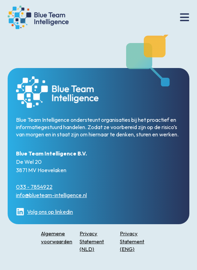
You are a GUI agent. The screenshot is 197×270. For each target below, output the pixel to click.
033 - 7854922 (34, 186)
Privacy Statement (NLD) (92, 241)
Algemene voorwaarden (56, 237)
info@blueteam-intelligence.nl (51, 195)
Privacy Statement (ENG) (132, 241)
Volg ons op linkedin (44, 212)
